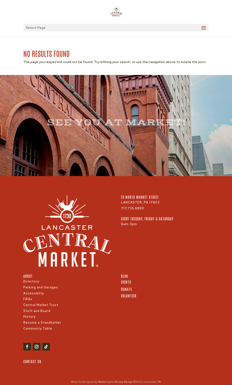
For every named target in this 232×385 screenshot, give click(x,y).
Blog (124, 276)
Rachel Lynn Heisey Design (115, 381)
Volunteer (128, 295)
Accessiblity (33, 293)
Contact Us (32, 361)
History (29, 317)
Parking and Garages (40, 287)
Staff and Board (36, 311)
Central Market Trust (40, 305)
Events (126, 282)
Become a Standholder (42, 323)
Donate (126, 289)
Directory (31, 281)
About (28, 276)
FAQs (27, 299)
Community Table (37, 328)
